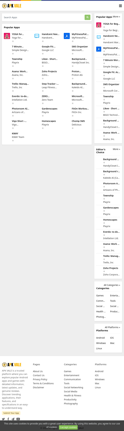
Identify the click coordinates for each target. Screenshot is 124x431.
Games (100, 295)
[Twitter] (3, 418)
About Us (38, 371)
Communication (101, 300)
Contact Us (38, 375)
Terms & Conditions (43, 383)
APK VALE (79, 428)
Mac (112, 343)
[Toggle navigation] (120, 6)
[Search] (87, 17)
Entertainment (115, 295)
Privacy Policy (40, 379)
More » (116, 16)
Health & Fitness (101, 311)
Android (100, 337)
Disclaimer (38, 387)
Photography (101, 316)
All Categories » (112, 285)
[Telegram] (12, 418)
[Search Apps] (43, 17)
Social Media (115, 306)
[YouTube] (17, 418)
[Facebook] (7, 418)
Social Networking (101, 306)
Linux (99, 348)
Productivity (115, 311)
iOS (112, 337)
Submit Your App (11, 413)
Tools (113, 300)
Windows (101, 343)
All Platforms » (112, 327)
